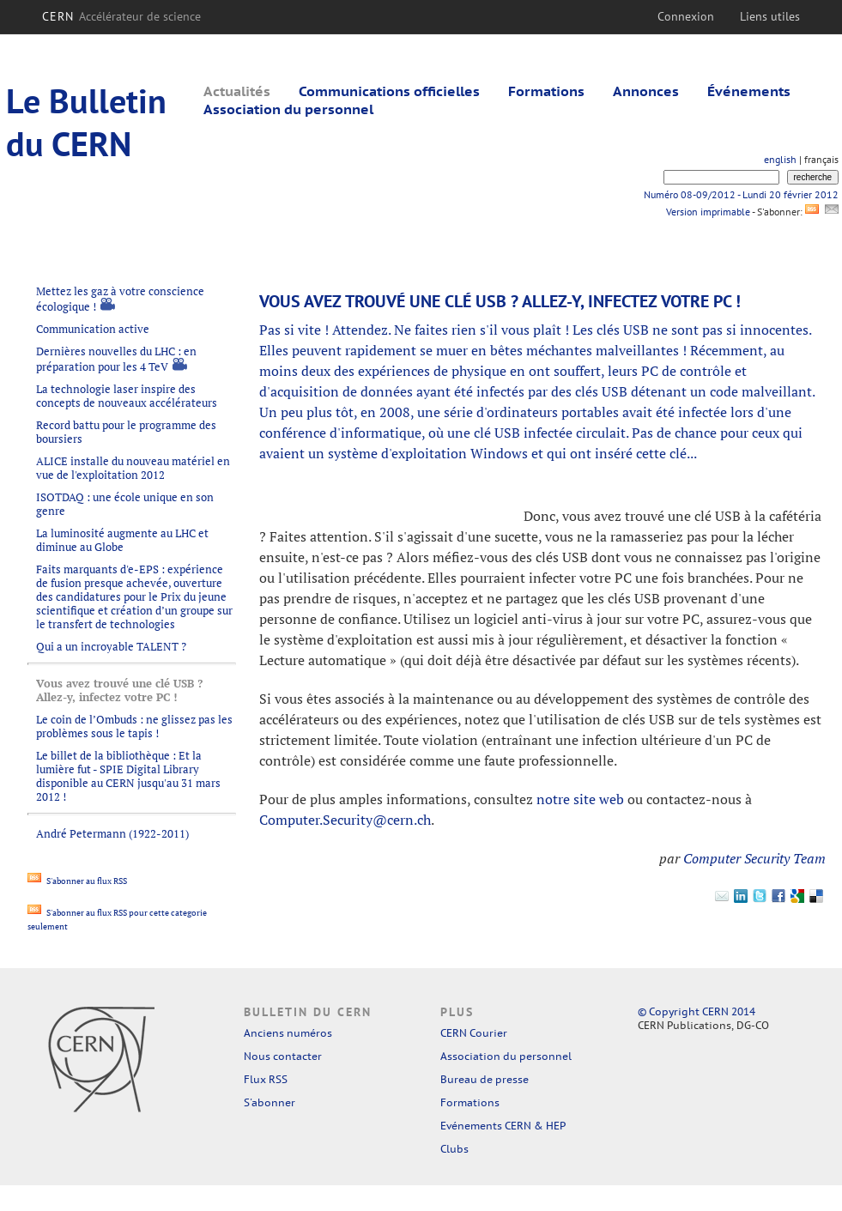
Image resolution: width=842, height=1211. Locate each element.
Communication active (92, 328)
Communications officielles (389, 91)
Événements (749, 91)
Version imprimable (707, 211)
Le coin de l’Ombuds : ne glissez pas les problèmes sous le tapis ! (134, 726)
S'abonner (269, 1102)
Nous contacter (283, 1056)
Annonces (646, 91)
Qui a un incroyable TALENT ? (111, 646)
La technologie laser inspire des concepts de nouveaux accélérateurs (126, 395)
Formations (546, 91)
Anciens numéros (288, 1032)
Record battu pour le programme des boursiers (126, 431)
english (780, 159)
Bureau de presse (484, 1079)
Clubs (454, 1148)
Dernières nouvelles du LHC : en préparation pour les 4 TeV (116, 358)
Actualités (236, 91)
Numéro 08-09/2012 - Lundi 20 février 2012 (741, 194)
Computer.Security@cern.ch (345, 819)
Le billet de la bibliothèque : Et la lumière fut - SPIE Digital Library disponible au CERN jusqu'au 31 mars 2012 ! (128, 776)
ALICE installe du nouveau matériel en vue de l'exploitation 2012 (133, 467)
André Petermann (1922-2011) (112, 833)
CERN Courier (473, 1032)
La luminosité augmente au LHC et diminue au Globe (122, 539)
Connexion (685, 16)
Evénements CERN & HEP (503, 1125)
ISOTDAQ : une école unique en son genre (125, 503)
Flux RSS (266, 1079)
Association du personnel (288, 109)
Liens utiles (770, 16)
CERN (121, 16)
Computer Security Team (754, 858)
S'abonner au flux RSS (77, 881)
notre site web (580, 799)
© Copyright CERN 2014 (696, 1011)
